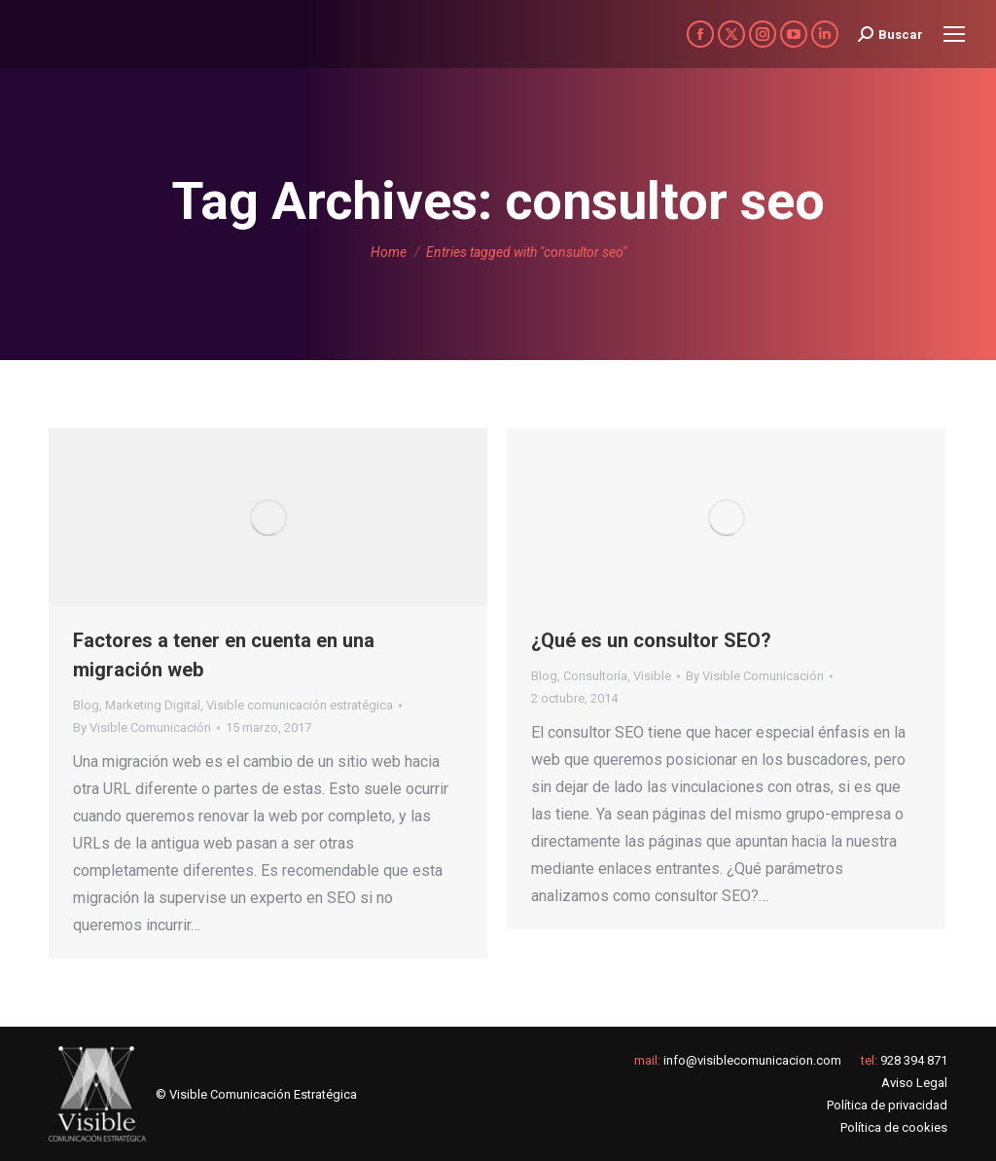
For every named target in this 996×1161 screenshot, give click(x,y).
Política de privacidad (887, 1105)
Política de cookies (893, 1127)
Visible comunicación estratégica (299, 705)
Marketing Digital (152, 705)
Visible (652, 676)
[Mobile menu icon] (954, 34)
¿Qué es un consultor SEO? (651, 640)
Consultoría (595, 676)
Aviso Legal (914, 1082)
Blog (86, 705)
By (142, 727)
